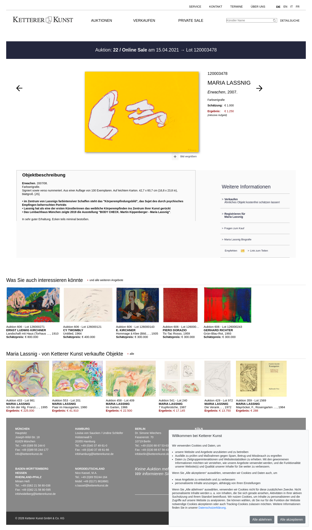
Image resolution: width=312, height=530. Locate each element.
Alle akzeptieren (291, 519)
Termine (236, 6)
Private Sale (190, 21)
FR (298, 6)
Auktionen (101, 21)
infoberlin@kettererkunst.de (152, 454)
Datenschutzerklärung (212, 507)
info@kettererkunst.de (29, 454)
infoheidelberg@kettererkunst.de (35, 493)
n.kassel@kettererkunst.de (91, 485)
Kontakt (215, 6)
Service (195, 6)
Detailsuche (289, 20)
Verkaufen (144, 21)
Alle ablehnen (262, 519)
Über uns (258, 6)
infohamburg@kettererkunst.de (94, 454)
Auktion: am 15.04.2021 (137, 50)
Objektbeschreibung (43, 174)
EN (285, 6)
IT (291, 6)
